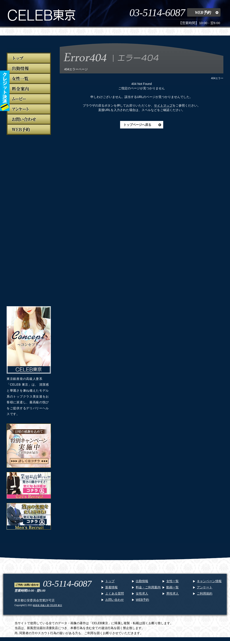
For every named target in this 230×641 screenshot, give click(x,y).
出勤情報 (142, 581)
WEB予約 (203, 12)
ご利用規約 (204, 593)
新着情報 (111, 587)
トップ (110, 581)
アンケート (204, 587)
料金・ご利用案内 (148, 587)
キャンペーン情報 (209, 581)
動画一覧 (172, 587)
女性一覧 (172, 581)
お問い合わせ (114, 599)
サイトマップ (163, 105)
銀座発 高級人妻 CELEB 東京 (47, 605)
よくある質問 (114, 593)
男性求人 (172, 593)
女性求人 (142, 593)
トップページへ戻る (137, 124)
